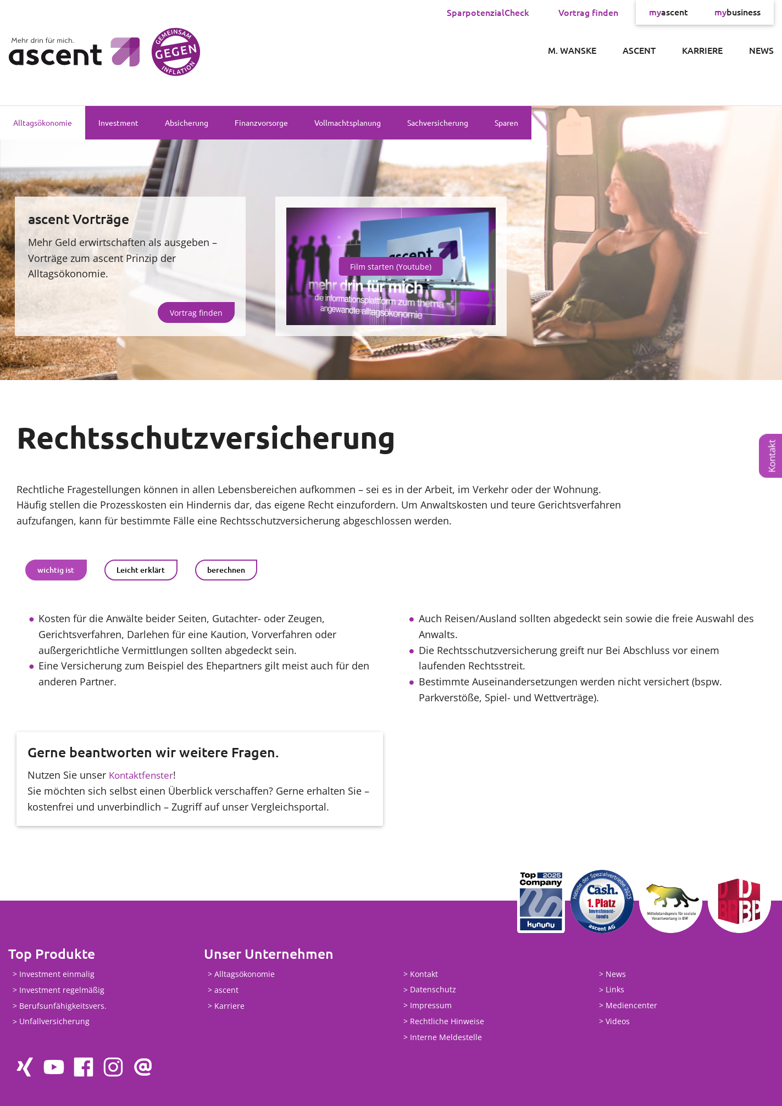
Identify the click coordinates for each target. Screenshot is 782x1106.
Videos (618, 1021)
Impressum (431, 1005)
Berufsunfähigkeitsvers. (63, 1006)
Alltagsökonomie (42, 122)
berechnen (226, 570)
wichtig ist (55, 570)
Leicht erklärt (141, 570)
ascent (668, 12)
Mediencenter (631, 1005)
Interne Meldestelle (446, 1037)
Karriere (702, 50)
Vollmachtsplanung (347, 122)
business (737, 12)
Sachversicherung (437, 122)
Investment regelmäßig (61, 990)
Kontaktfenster (142, 774)
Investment (118, 122)
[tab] (56, 570)
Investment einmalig (57, 974)
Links (615, 990)
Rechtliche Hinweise (447, 1021)
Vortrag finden (588, 12)
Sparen (506, 122)
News (761, 50)
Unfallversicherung (54, 1021)
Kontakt (772, 455)
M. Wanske (572, 50)
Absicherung (186, 122)
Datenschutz (433, 990)
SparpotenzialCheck (488, 12)
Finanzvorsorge (261, 122)
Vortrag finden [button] (196, 313)
